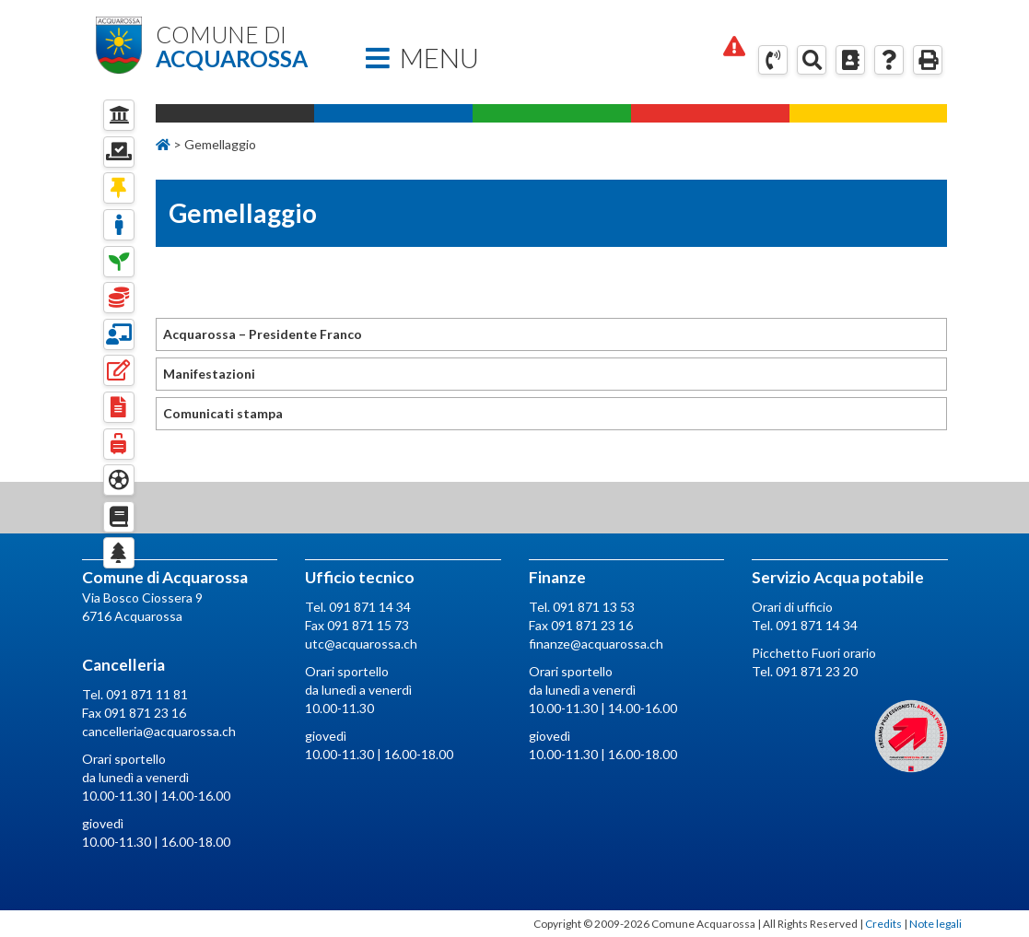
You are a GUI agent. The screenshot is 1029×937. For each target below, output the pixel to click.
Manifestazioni (209, 373)
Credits (883, 924)
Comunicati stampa (223, 413)
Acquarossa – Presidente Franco (262, 334)
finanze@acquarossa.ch (596, 643)
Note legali (935, 924)
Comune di (244, 47)
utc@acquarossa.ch (361, 643)
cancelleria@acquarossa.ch (159, 731)
